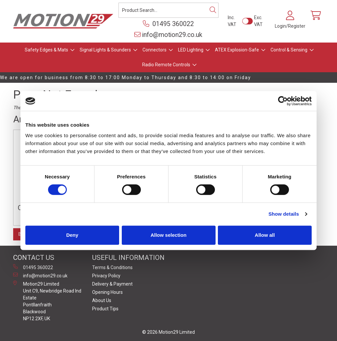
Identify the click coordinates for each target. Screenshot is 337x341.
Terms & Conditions (112, 267)
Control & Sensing (289, 49)
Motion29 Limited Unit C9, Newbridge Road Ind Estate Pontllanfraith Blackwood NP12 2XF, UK (47, 301)
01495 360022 (168, 24)
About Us (101, 300)
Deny (72, 235)
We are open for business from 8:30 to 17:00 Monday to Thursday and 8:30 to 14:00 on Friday (125, 77)
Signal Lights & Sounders (105, 49)
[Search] (213, 10)
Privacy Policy (106, 275)
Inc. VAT (232, 21)
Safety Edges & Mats (46, 49)
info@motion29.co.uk (168, 35)
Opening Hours (107, 292)
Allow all (265, 235)
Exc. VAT (258, 21)
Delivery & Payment (112, 284)
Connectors (155, 49)
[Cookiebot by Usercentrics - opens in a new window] (283, 101)
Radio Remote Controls (166, 64)
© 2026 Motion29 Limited (168, 332)
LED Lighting (190, 49)
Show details (284, 214)
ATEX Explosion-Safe (237, 49)
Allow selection (168, 235)
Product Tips (105, 308)
